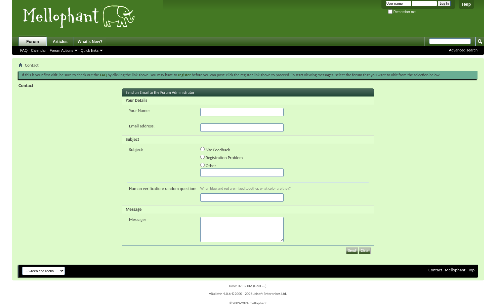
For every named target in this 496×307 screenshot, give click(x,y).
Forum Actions (61, 50)
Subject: (136, 149)
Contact (435, 269)
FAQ (24, 50)
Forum (32, 41)
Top (471, 269)
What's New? (90, 41)
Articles (60, 41)
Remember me (402, 12)
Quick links (89, 50)
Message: (137, 219)
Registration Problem (221, 157)
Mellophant (455, 269)
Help (466, 4)
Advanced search (463, 50)
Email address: (142, 125)
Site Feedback (215, 149)
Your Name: (139, 110)
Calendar (38, 50)
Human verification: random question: (163, 188)
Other (208, 165)
